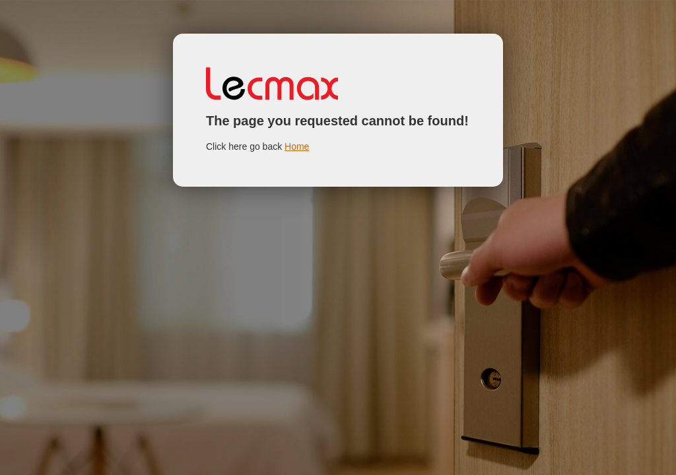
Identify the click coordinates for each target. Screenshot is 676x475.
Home (297, 146)
